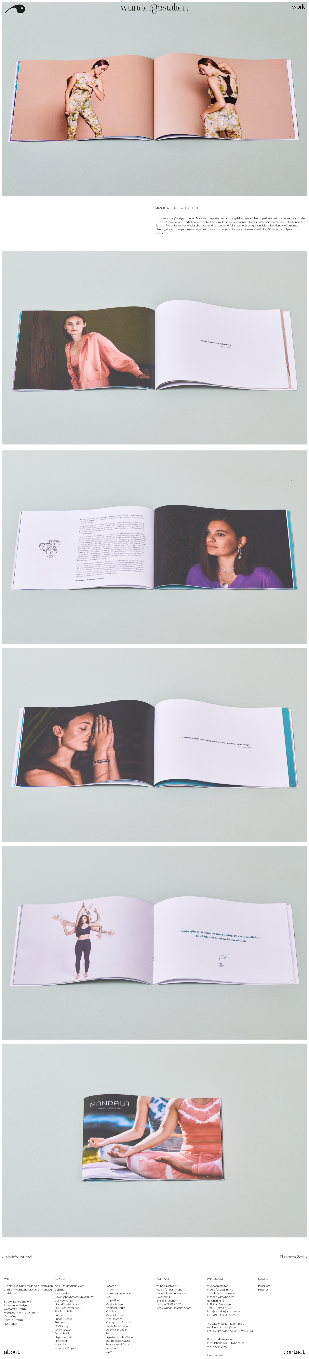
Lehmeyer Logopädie (118, 1293)
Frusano (59, 1322)
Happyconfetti (64, 1337)
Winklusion (112, 1348)
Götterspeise (63, 1330)
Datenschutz (215, 1355)
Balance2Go (62, 1293)
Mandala (111, 1311)
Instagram (264, 1286)
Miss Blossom (114, 1319)
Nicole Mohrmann (117, 1326)
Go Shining (61, 1326)
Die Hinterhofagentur (68, 1308)
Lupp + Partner (115, 1300)
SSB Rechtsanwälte (118, 1341)
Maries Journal (115, 1315)
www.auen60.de (217, 1346)
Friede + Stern (63, 1319)
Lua (108, 1297)
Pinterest (264, 1289)
